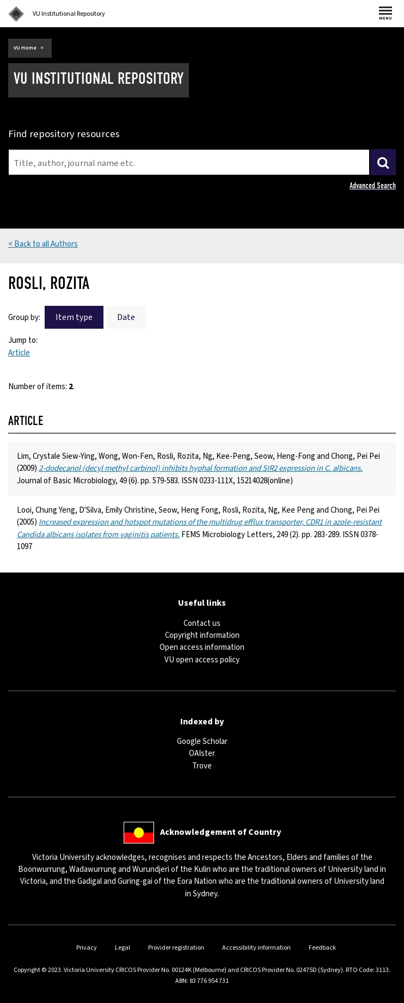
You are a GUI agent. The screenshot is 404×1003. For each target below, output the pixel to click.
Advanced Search (373, 185)
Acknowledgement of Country (220, 832)
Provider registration (176, 947)
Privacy (86, 947)
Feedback (322, 947)
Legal (122, 947)
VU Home (25, 48)
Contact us (202, 623)
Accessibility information (256, 947)
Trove (202, 766)
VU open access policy (202, 660)
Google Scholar (202, 741)
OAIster (202, 753)
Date (126, 317)
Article (19, 353)
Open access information (202, 647)
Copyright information (202, 635)
